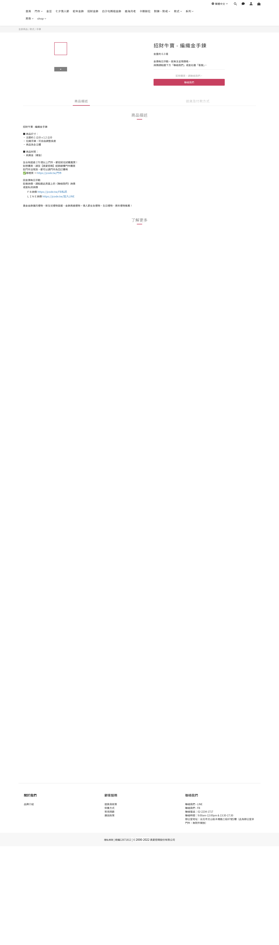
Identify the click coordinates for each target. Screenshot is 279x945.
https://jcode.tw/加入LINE (59, 196)
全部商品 (23, 29)
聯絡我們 (189, 82)
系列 (190, 11)
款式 (178, 11)
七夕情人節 (62, 11)
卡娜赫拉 (145, 11)
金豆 (49, 11)
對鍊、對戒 (162, 11)
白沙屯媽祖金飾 (111, 11)
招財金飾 (92, 11)
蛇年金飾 (78, 11)
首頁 (28, 11)
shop (41, 18)
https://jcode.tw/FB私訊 (52, 191)
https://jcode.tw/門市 (49, 173)
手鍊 (38, 29)
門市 (39, 11)
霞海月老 (130, 11)
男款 (30, 18)
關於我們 (30, 795)
